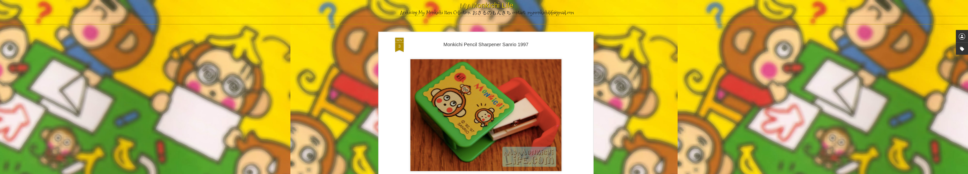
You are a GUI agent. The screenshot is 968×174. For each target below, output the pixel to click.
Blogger (508, 171)
